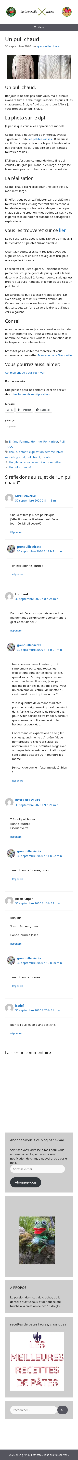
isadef (19, 1006)
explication (36, 452)
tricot (36, 457)
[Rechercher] (62, 1410)
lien (63, 230)
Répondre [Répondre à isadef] (15, 1033)
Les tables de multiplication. (31, 394)
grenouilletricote (29, 547)
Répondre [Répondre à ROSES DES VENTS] (15, 836)
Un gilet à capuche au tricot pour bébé (35, 462)
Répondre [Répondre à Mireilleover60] (15, 532)
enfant (23, 452)
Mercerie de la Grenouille (55, 355)
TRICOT (10, 446)
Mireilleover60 (25, 496)
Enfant (13, 441)
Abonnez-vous (25, 1182)
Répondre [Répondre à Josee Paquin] (15, 943)
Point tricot (50, 441)
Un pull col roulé (20, 467)
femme (50, 452)
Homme (36, 441)
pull (29, 457)
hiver (59, 452)
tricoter (47, 457)
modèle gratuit (15, 457)
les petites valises (40, 139)
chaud (13, 452)
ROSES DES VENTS (27, 800)
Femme (24, 441)
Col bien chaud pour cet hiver (25, 372)
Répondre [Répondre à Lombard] (15, 630)
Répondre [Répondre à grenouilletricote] (17, 574)
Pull (62, 441)
